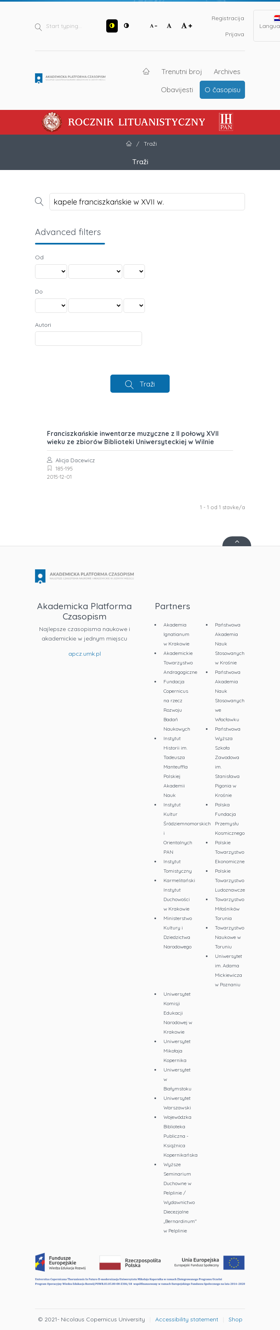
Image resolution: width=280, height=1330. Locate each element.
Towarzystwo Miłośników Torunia (229, 908)
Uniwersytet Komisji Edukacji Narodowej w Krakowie (177, 1013)
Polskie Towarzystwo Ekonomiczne (230, 851)
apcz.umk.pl (84, 653)
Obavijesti (177, 89)
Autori (43, 324)
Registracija (228, 18)
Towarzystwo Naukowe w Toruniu (229, 937)
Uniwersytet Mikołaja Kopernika (177, 1050)
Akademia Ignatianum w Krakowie (176, 634)
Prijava (234, 34)
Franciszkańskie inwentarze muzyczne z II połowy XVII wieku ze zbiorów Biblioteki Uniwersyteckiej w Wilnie (133, 437)
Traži (147, 383)
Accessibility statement (186, 1319)
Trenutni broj (181, 71)
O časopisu (222, 89)
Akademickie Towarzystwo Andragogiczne (180, 662)
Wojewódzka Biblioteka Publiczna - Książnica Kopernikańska (180, 1136)
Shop (236, 1319)
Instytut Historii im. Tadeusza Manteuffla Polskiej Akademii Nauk (175, 766)
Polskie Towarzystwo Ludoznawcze (230, 880)
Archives (227, 71)
